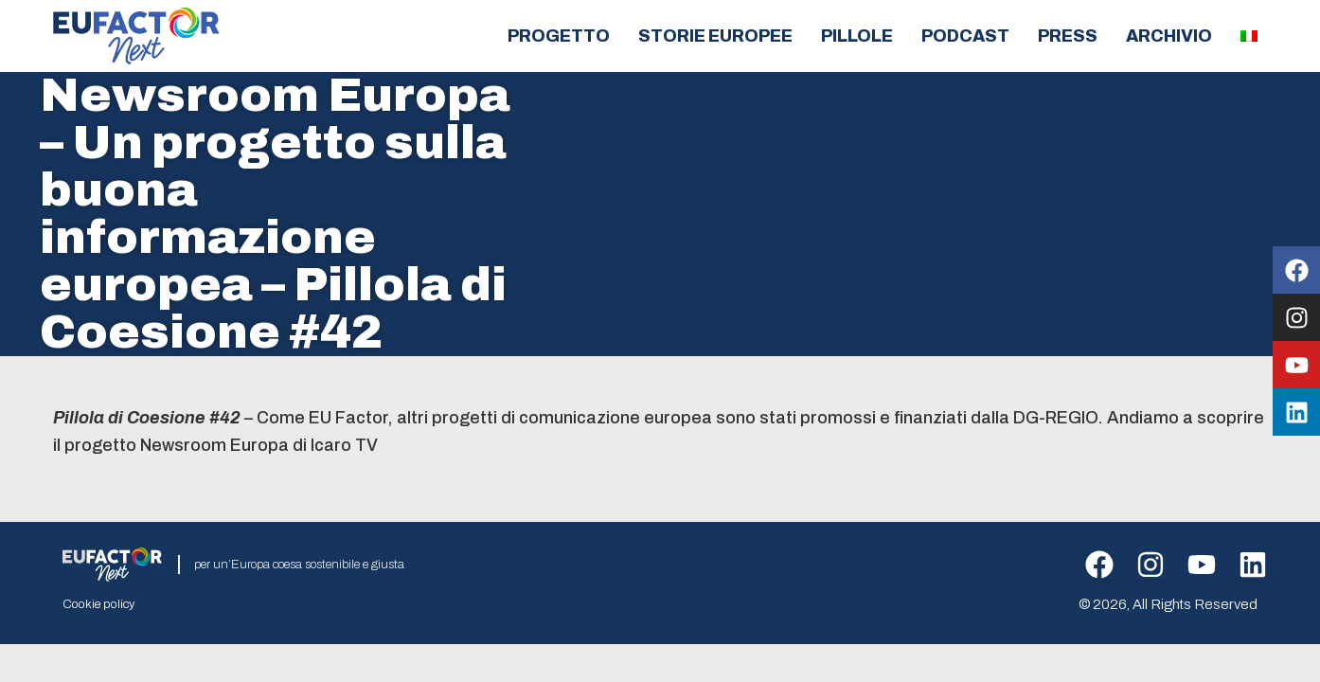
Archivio (1169, 36)
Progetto (559, 36)
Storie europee (715, 36)
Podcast (965, 36)
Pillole (857, 36)
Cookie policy (98, 604)
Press (1067, 36)
